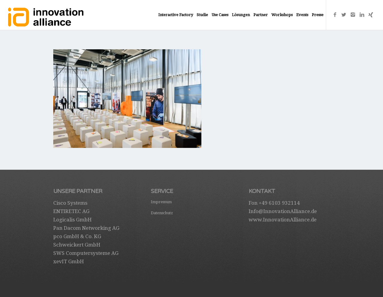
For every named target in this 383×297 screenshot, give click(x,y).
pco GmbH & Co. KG (77, 236)
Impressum (161, 202)
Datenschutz (162, 213)
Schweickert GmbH (76, 245)
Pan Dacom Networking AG (86, 228)
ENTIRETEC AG (71, 211)
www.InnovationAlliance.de (283, 220)
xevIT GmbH (68, 261)
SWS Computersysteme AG (85, 253)
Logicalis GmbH (72, 220)
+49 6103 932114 (279, 203)
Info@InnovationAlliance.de (283, 211)
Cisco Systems (70, 203)
